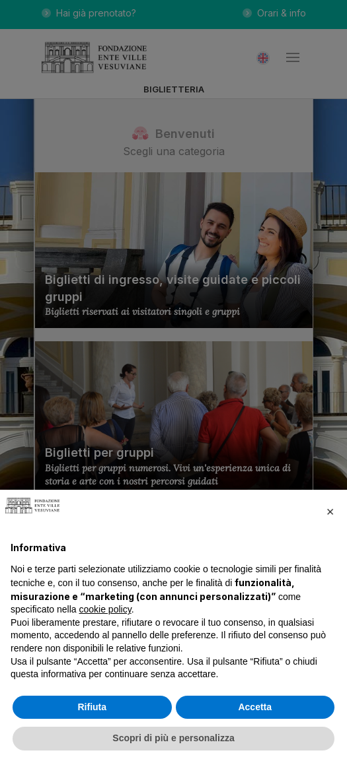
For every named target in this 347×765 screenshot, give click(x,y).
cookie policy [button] (105, 609)
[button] (329, 510)
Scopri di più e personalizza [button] (173, 738)
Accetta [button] (255, 707)
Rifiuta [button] (91, 707)
